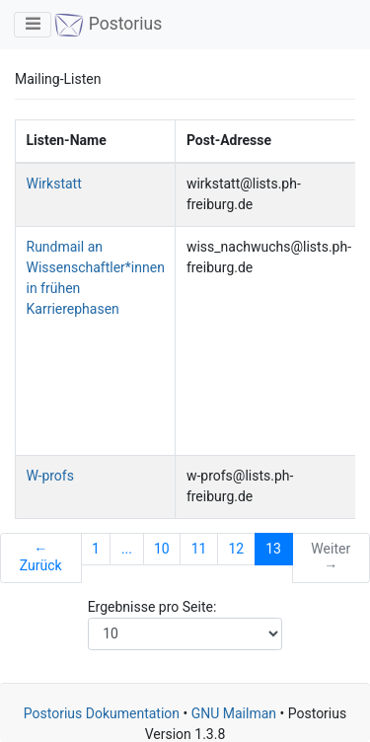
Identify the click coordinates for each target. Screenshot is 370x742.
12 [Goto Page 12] (237, 548)
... (126, 548)
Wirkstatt (54, 183)
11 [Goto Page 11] (199, 548)
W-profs (50, 475)
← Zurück (41, 557)
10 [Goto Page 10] (162, 548)
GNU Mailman (233, 713)
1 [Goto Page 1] (96, 548)
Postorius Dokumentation (102, 713)
